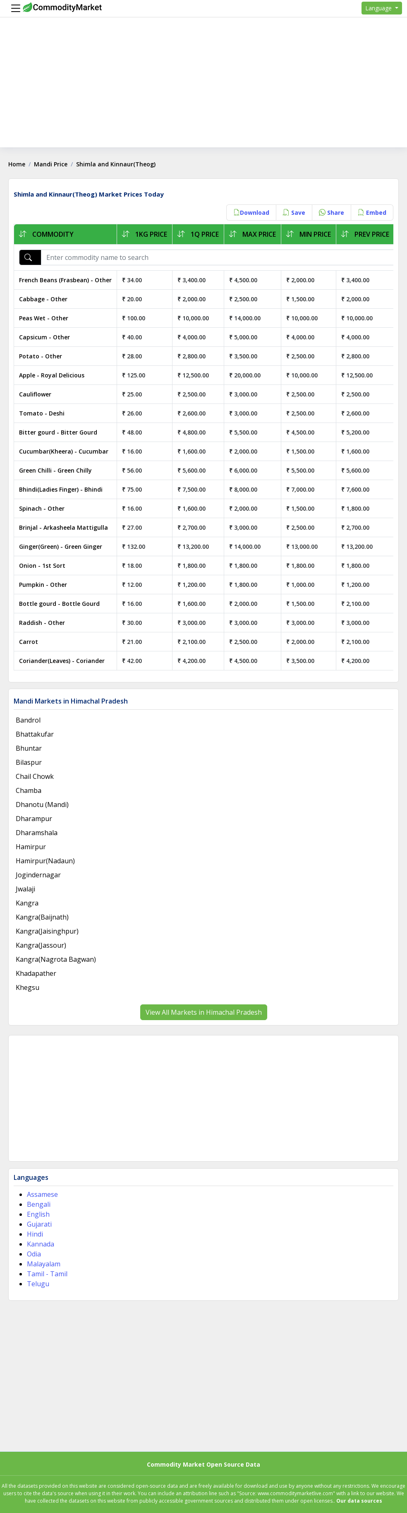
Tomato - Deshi (42, 413)
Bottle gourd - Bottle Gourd (59, 604)
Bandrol (28, 720)
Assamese (42, 1194)
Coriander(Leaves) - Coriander (62, 661)
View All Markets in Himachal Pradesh (204, 1012)
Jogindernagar (38, 874)
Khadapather (36, 973)
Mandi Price (50, 164)
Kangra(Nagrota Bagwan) (56, 959)
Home (16, 164)
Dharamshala (36, 832)
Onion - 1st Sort (42, 565)
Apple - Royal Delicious (51, 375)
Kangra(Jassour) (41, 945)
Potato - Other (40, 356)
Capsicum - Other (44, 337)
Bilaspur (29, 762)
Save (294, 212)
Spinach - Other (42, 508)
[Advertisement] (203, 89)
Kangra (27, 903)
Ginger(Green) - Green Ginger (60, 546)
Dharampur (34, 818)
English (38, 1214)
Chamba (28, 790)
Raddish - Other (42, 623)
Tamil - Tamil (47, 1273)
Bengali (38, 1204)
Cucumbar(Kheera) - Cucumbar (63, 451)
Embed (372, 212)
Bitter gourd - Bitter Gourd (58, 432)
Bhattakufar (35, 734)
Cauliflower (35, 394)
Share (331, 212)
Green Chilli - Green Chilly (55, 470)
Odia (34, 1253)
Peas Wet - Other (43, 318)
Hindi (35, 1234)
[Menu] (13, 8)
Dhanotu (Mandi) (42, 804)
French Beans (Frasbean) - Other (65, 280)
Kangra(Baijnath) (42, 917)
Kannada (40, 1244)
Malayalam (43, 1263)
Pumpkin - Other (43, 584)
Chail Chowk (35, 776)
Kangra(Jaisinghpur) (47, 931)
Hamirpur (31, 846)
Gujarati (39, 1224)
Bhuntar (29, 748)
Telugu (38, 1283)
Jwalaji (25, 888)
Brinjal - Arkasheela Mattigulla (63, 527)
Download (251, 212)
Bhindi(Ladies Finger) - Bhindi (61, 489)
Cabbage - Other (43, 299)
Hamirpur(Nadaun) (45, 860)
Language (379, 8)
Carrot (28, 642)
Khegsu (27, 987)
